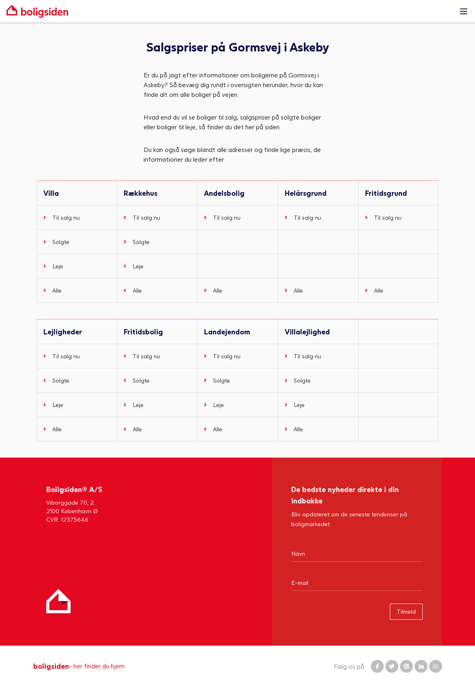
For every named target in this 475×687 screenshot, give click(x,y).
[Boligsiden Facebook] (377, 666)
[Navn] (357, 553)
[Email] (357, 582)
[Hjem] (58, 601)
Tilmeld (406, 611)
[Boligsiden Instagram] (406, 666)
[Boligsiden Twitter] (391, 666)
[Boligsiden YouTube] (435, 666)
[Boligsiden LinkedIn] (421, 666)
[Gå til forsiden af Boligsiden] (229, 11)
